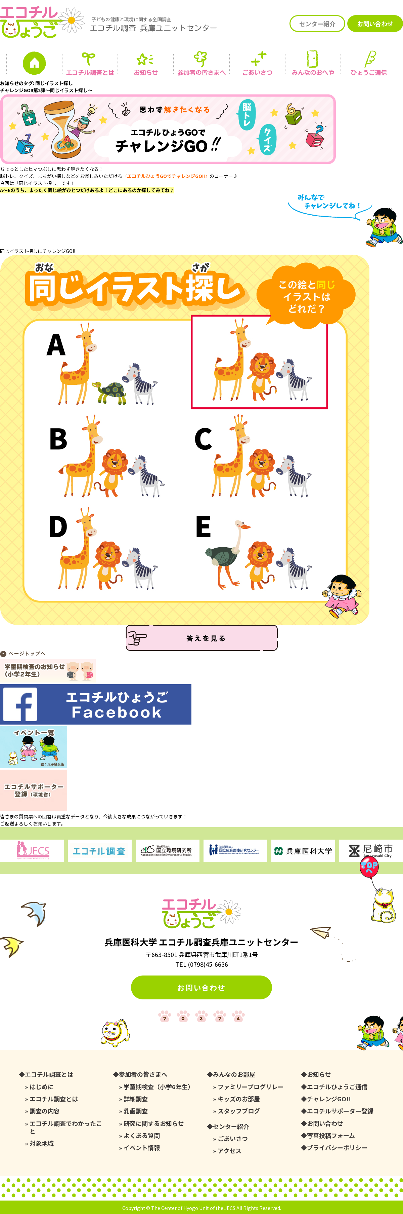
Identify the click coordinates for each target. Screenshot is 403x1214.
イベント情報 (142, 1147)
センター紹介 (317, 23)
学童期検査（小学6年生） (159, 1087)
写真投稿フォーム (331, 1135)
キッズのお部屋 (239, 1099)
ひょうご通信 (369, 73)
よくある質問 (142, 1135)
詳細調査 (136, 1099)
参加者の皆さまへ (201, 73)
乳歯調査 (136, 1111)
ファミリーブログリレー (251, 1087)
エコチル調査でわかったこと (66, 1127)
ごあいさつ (233, 1138)
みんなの (313, 73)
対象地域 (42, 1143)
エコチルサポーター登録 (340, 1111)
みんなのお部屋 (234, 1074)
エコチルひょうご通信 (337, 1087)
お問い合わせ (375, 23)
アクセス (229, 1150)
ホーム (34, 65)
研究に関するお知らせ (154, 1123)
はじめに (42, 1087)
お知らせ (146, 73)
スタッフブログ (239, 1111)
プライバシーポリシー (337, 1147)
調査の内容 (45, 1111)
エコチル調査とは (90, 73)
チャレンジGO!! (329, 1099)
